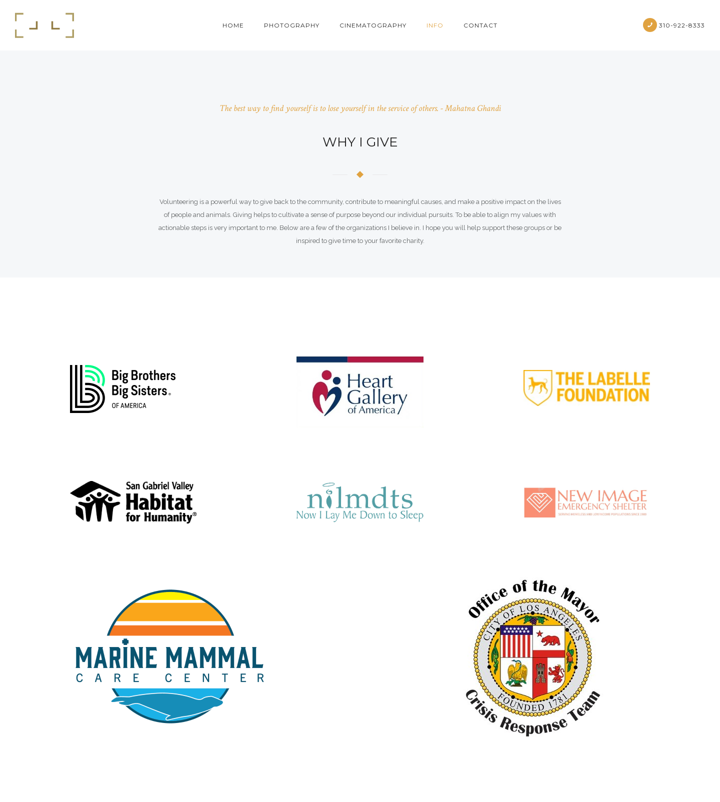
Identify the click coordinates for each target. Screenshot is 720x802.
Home (233, 25)
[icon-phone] (650, 25)
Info (435, 25)
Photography (292, 25)
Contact (481, 25)
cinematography (373, 25)
